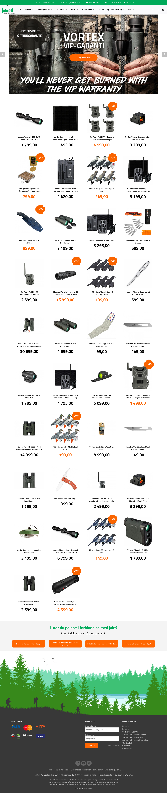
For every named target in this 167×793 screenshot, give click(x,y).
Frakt (50, 770)
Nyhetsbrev (98, 770)
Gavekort (126, 746)
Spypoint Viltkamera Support (134, 735)
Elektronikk (87, 10)
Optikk (28, 10)
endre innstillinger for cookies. (107, 784)
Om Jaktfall (127, 743)
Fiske (73, 10)
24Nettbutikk (88, 788)
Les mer (90, 784)
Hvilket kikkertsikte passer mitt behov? (102, 643)
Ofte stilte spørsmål (113, 770)
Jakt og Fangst (43, 10)
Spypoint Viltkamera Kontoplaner (135, 740)
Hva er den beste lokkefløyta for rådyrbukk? (65, 643)
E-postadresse (90, 726)
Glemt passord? (113, 745)
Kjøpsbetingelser (61, 770)
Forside (125, 726)
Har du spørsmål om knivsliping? (28, 643)
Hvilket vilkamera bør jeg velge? (138, 643)
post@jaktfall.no (90, 775)
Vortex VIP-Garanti (130, 732)
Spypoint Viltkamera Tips (132, 737)
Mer (129, 10)
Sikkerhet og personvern (81, 770)
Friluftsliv (61, 10)
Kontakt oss (127, 748)
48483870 (78, 775)
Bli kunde (126, 729)
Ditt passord (89, 735)
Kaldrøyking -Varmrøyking (110, 10)
